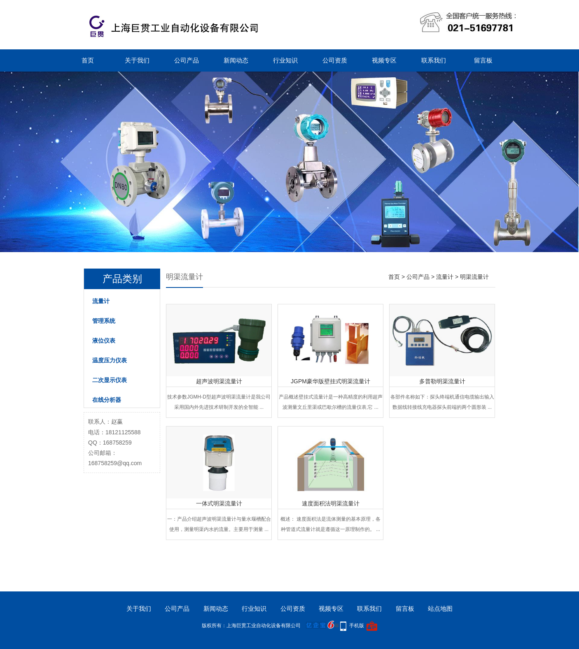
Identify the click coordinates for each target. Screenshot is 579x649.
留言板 (483, 60)
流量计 (101, 301)
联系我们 (433, 60)
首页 (88, 60)
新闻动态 (236, 60)
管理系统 (103, 321)
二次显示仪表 (109, 380)
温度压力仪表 (109, 360)
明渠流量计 (474, 277)
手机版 (356, 625)
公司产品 (186, 60)
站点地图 (440, 608)
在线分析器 (106, 399)
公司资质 (334, 60)
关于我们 (137, 60)
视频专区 (384, 60)
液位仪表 (103, 340)
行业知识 (285, 60)
